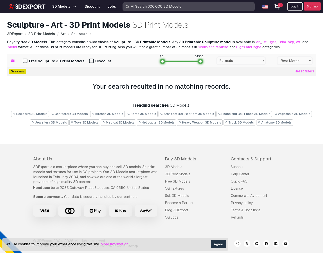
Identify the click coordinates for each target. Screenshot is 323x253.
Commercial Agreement (249, 195)
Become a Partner (179, 203)
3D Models (173, 167)
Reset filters (304, 71)
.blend (12, 47)
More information (114, 244)
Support (237, 167)
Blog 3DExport (176, 210)
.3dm (282, 42)
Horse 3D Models (141, 114)
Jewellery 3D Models (49, 122)
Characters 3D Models (69, 114)
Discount (100, 61)
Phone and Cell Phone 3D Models (244, 114)
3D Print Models (177, 174)
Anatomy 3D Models (275, 122)
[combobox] (241, 60)
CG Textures (174, 188)
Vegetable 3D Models (292, 114)
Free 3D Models (177, 181)
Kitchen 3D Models (107, 114)
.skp (290, 42)
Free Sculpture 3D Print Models (54, 61)
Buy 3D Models (180, 159)
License (237, 188)
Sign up (312, 6)
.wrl (298, 42)
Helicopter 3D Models (156, 122)
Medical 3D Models (118, 122)
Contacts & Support (251, 159)
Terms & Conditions (245, 210)
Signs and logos (249, 47)
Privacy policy (242, 203)
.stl (265, 42)
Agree (218, 244)
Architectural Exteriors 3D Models (187, 114)
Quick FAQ (239, 181)
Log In (295, 6)
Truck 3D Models (239, 122)
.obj (258, 42)
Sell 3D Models (177, 195)
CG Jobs (171, 217)
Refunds (237, 217)
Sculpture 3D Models (30, 114)
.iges (272, 42)
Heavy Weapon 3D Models (200, 122)
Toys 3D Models (85, 122)
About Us (42, 159)
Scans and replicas (213, 47)
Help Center (240, 174)
